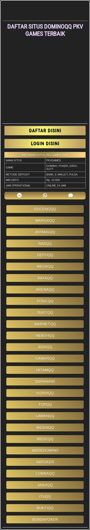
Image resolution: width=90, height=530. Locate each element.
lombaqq (45, 473)
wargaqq (45, 220)
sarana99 (45, 381)
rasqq (45, 243)
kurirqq (45, 393)
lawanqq (45, 416)
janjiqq (45, 485)
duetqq (45, 312)
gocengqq (45, 209)
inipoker (45, 462)
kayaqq (45, 278)
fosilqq (45, 301)
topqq (45, 404)
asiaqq (45, 347)
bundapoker (45, 519)
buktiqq (45, 508)
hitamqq (45, 370)
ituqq (45, 496)
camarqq (45, 358)
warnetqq (45, 324)
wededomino (45, 450)
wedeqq (45, 439)
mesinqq (45, 427)
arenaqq (45, 289)
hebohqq (45, 335)
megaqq (45, 266)
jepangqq (45, 232)
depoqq (45, 255)
